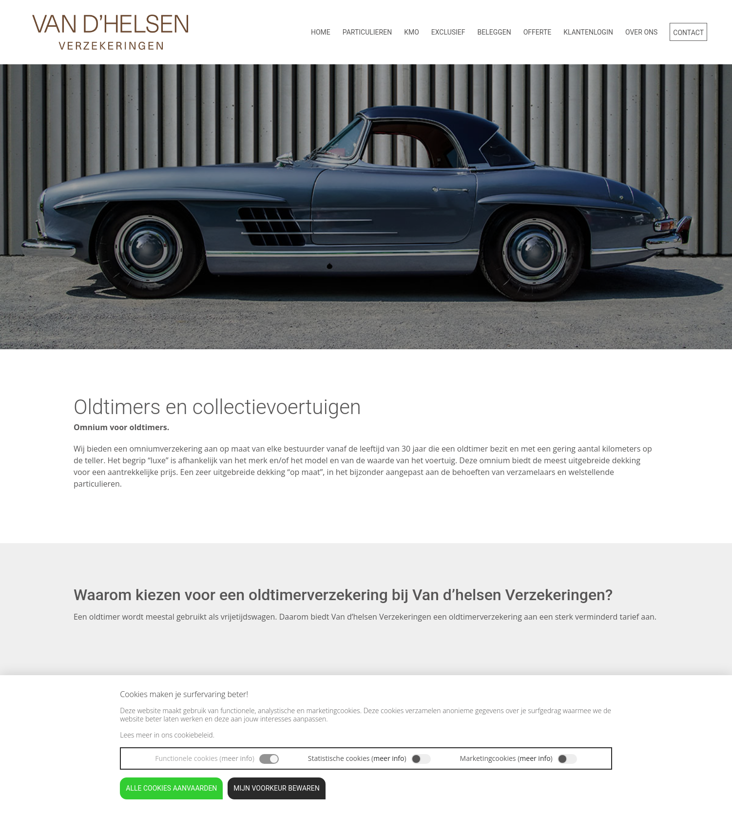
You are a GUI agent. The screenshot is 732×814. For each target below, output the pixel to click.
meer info (236, 758)
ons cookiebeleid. (187, 734)
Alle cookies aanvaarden (171, 788)
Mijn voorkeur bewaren (276, 788)
